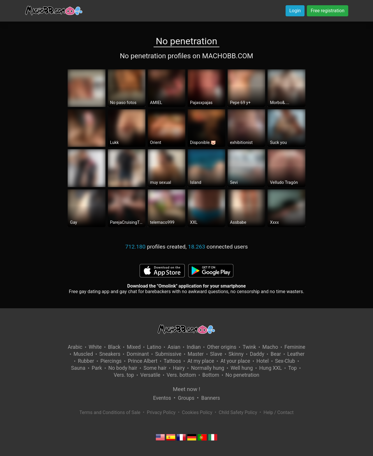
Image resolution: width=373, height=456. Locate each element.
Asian (174, 347)
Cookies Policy (197, 412)
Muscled (83, 354)
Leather (296, 354)
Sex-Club (285, 361)
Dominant (138, 354)
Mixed (133, 347)
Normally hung (207, 368)
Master (196, 354)
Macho (270, 347)
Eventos (162, 398)
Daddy (257, 354)
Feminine (294, 347)
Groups (186, 398)
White (95, 347)
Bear (275, 354)
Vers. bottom (181, 375)
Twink (249, 347)
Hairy (179, 368)
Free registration (327, 10)
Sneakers (109, 354)
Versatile (150, 375)
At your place (235, 361)
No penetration (242, 375)
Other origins (221, 347)
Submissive (168, 354)
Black (114, 347)
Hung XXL (270, 368)
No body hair (122, 368)
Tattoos (172, 361)
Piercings (111, 361)
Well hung (242, 368)
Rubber (86, 361)
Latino (154, 347)
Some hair (154, 368)
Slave (216, 354)
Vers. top (124, 375)
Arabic (75, 347)
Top (292, 368)
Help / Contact (278, 412)
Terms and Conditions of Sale (110, 412)
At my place (200, 361)
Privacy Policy (161, 412)
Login (295, 10)
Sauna (78, 368)
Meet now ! (186, 389)
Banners (210, 398)
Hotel (262, 361)
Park (97, 368)
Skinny (235, 354)
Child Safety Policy (238, 412)
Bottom (210, 375)
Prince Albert (142, 361)
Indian (194, 347)
